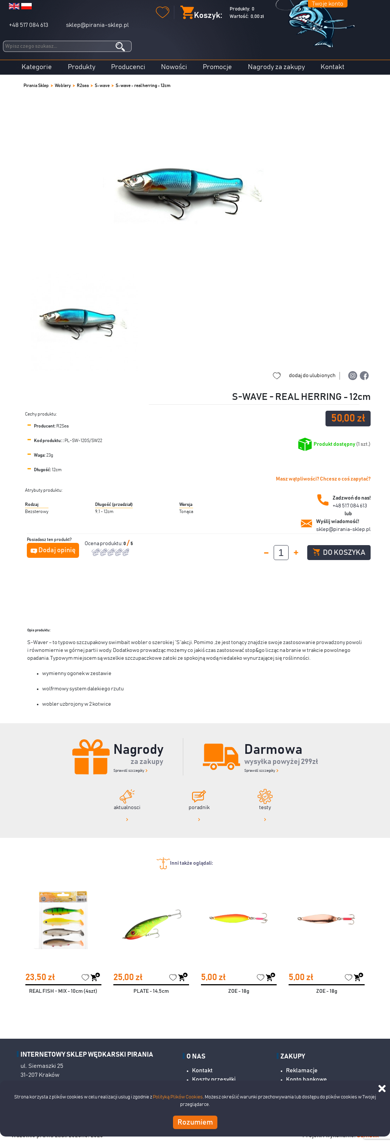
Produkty (81, 67)
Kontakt (333, 67)
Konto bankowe (306, 1079)
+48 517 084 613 (28, 25)
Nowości (174, 67)
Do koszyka (338, 552)
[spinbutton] (281, 552)
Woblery (63, 85)
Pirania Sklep (36, 85)
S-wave (102, 85)
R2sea (83, 85)
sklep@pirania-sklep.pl (97, 25)
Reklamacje (302, 1070)
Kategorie (37, 67)
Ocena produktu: (104, 543)
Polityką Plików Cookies (178, 1097)
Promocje (217, 67)
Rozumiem (195, 1122)
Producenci (128, 67)
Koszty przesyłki (214, 1079)
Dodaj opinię (57, 550)
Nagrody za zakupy (276, 67)
